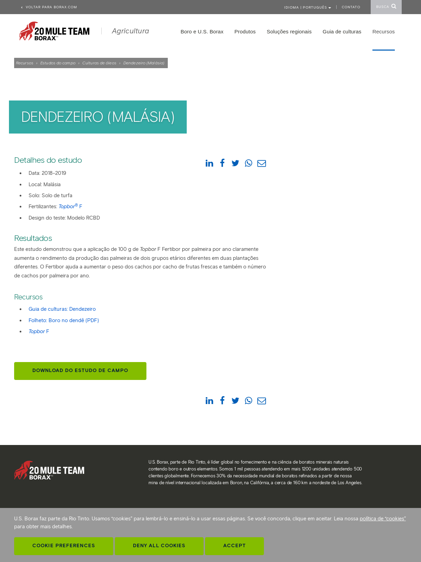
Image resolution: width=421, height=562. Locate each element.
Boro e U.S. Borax (202, 31)
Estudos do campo (57, 62)
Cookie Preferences (63, 546)
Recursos (24, 62)
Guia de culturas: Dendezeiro (62, 309)
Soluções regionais (289, 31)
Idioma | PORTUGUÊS (307, 7)
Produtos (245, 31)
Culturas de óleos (99, 62)
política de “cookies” (383, 519)
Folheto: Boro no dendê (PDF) (64, 320)
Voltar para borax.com (48, 7)
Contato (351, 7)
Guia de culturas (342, 31)
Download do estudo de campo (80, 370)
